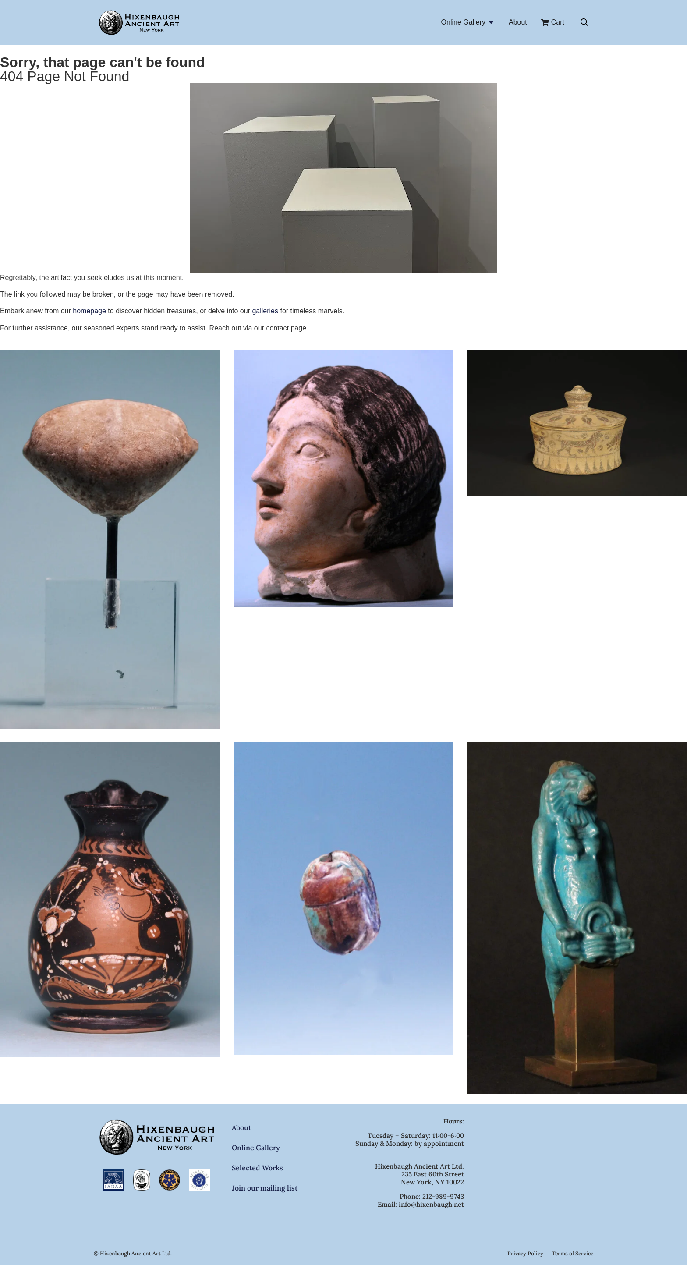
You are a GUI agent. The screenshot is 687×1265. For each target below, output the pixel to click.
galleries (265, 311)
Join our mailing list (264, 1188)
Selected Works (257, 1167)
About (241, 1127)
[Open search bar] (584, 22)
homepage (89, 311)
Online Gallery (256, 1147)
